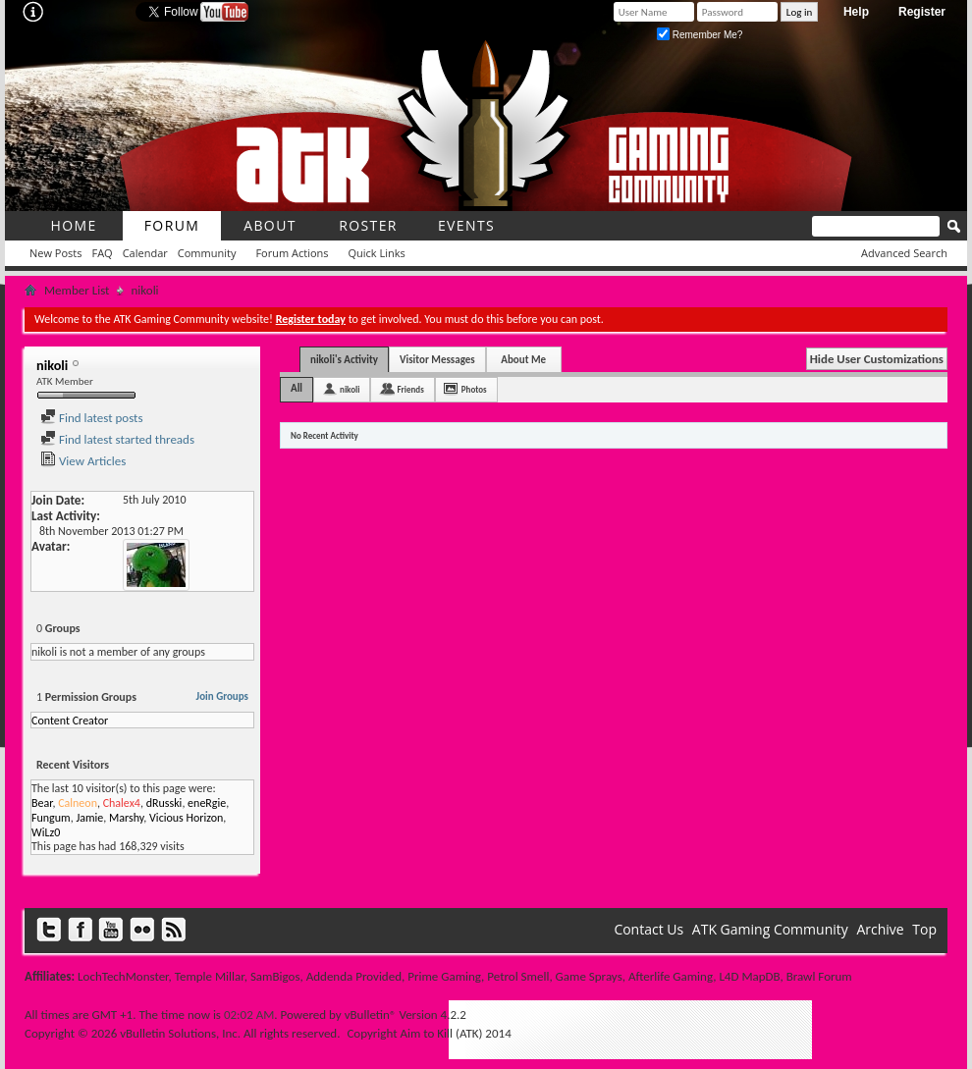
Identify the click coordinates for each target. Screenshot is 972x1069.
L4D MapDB (749, 976)
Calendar (145, 252)
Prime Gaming (444, 976)
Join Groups (222, 696)
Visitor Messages (437, 359)
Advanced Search (904, 252)
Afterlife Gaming (670, 976)
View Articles (83, 461)
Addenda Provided (354, 976)
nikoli (349, 389)
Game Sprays (589, 976)
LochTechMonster (123, 976)
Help (856, 12)
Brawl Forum (819, 976)
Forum (172, 225)
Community (207, 252)
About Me (523, 359)
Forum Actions (291, 252)
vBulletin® (371, 1014)
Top (924, 929)
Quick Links (377, 252)
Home (73, 225)
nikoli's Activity (344, 359)
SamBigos (275, 976)
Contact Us (648, 929)
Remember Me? (699, 34)
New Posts (55, 252)
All (296, 388)
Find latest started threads (117, 439)
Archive (879, 929)
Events (466, 225)
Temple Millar (209, 976)
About (270, 225)
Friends (410, 389)
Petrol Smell (518, 976)
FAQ (101, 252)
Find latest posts (91, 417)
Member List (76, 290)
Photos (474, 389)
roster (368, 225)
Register (921, 12)
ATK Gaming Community (770, 929)
